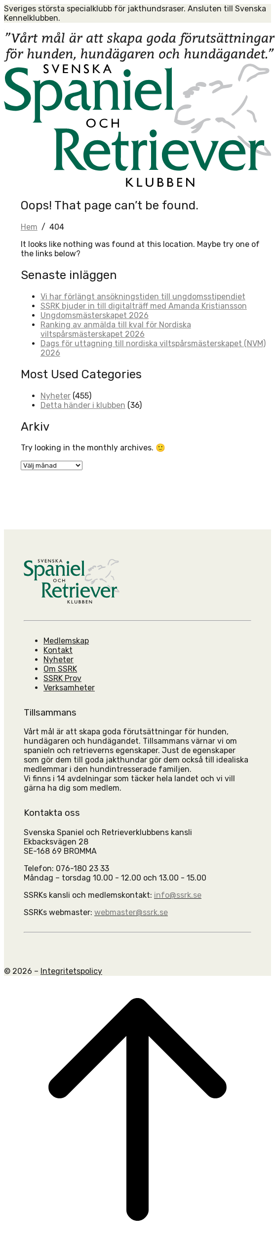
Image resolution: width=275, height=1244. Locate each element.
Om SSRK (60, 669)
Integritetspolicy (71, 971)
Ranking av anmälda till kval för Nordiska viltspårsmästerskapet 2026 (115, 329)
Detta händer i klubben (82, 405)
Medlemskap (66, 640)
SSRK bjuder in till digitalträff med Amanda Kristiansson (143, 306)
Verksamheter (69, 687)
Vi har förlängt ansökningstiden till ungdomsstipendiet (142, 296)
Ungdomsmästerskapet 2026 (94, 315)
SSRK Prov (62, 678)
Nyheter (55, 396)
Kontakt (58, 650)
